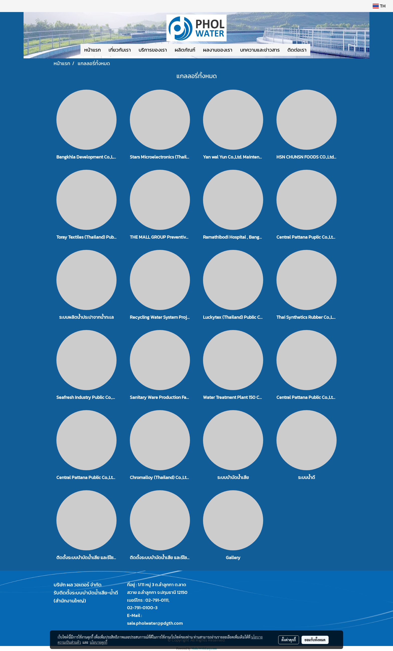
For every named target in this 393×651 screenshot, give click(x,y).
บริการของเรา (153, 50)
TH (379, 6)
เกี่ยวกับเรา (120, 50)
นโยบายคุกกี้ (98, 642)
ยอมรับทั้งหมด (315, 639)
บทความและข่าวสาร (260, 50)
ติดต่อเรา (297, 50)
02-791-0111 (156, 600)
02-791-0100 (140, 607)
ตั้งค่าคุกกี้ (288, 639)
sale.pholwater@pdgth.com (155, 623)
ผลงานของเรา (217, 50)
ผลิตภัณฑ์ (185, 50)
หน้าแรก (92, 50)
